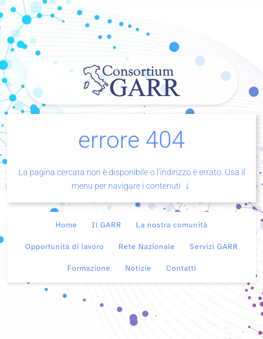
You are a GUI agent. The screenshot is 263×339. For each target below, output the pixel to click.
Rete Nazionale (147, 246)
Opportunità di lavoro (64, 246)
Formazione (89, 268)
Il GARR (106, 225)
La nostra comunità (171, 225)
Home (66, 225)
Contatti (181, 268)
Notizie (138, 268)
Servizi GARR (214, 246)
